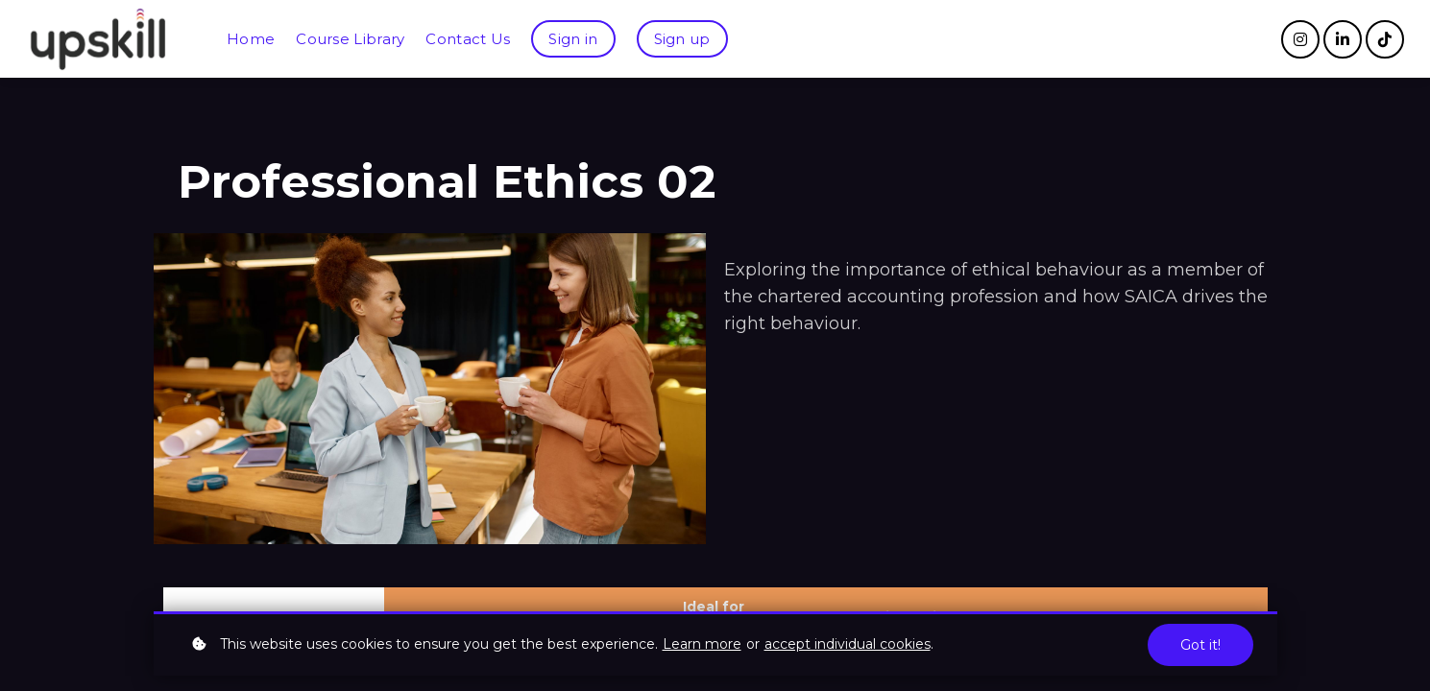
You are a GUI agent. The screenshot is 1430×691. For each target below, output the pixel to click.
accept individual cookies (847, 644)
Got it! (1200, 645)
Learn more (702, 644)
